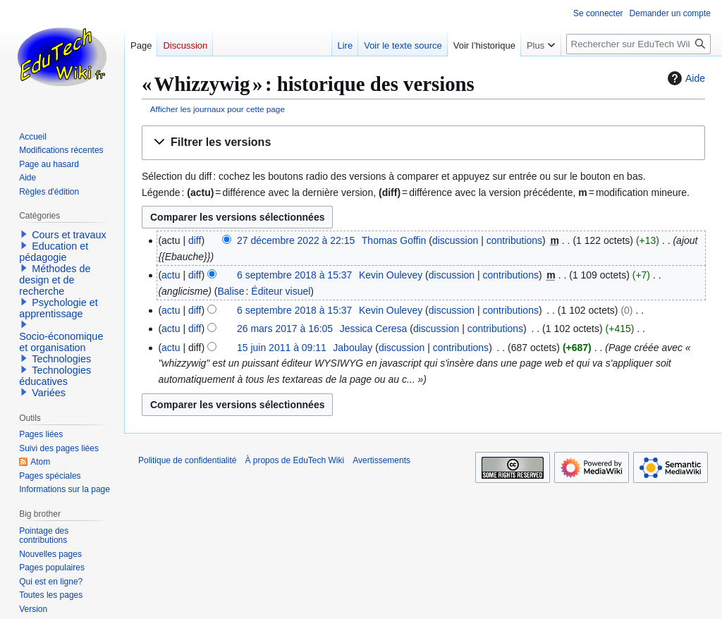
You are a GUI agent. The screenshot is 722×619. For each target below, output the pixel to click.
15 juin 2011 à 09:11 (281, 347)
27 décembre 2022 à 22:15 (296, 240)
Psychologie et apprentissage (58, 308)
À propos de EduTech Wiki (294, 460)
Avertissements (381, 460)
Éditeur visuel (280, 291)
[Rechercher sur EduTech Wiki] (638, 44)
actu (170, 275)
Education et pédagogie (53, 251)
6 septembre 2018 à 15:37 (294, 275)
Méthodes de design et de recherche (54, 280)
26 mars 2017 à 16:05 (285, 328)
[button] (423, 143)
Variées (49, 392)
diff (194, 240)
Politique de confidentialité (187, 460)
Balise (230, 291)
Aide (684, 78)
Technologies (61, 358)
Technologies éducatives (55, 375)
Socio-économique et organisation (61, 342)
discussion (455, 240)
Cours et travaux (69, 234)
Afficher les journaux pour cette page (217, 109)
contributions (514, 240)
